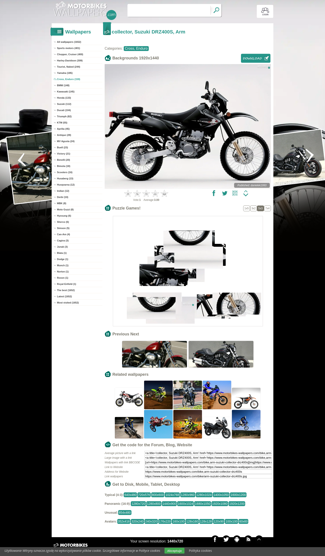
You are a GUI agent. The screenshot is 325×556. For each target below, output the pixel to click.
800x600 (158, 495)
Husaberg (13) (65, 178)
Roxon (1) (62, 277)
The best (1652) (66, 290)
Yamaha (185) (64, 73)
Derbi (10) (62, 197)
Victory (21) (63, 153)
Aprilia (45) (63, 128)
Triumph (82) (64, 116)
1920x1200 (237, 503)
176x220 (165, 521)
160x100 (178, 521)
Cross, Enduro (136, 48)
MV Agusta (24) (65, 141)
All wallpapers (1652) (69, 42)
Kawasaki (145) (65, 91)
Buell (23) (62, 147)
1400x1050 (221, 495)
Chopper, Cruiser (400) (70, 54)
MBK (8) (61, 203)
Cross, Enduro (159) (68, 79)
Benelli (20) (63, 160)
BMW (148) (63, 85)
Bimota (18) (63, 166)
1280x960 (188, 495)
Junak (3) (62, 246)
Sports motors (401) (68, 48)
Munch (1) (63, 265)
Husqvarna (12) (65, 184)
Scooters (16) (64, 172)
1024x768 (172, 495)
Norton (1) (63, 271)
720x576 (144, 495)
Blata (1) (62, 253)
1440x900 (169, 503)
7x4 (267, 208)
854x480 (125, 512)
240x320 (151, 521)
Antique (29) (64, 135)
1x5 (247, 208)
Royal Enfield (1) (66, 284)
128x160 (192, 521)
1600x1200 (238, 495)
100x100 (231, 521)
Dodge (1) (62, 259)
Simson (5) (63, 228)
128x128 (206, 521)
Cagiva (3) (63, 240)
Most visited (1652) (68, 302)
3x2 (253, 208)
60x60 (243, 521)
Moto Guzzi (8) (65, 209)
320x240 (137, 521)
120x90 (219, 521)
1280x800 (154, 503)
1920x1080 (219, 503)
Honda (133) (64, 97)
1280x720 (138, 503)
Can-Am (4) (63, 234)
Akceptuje (174, 551)
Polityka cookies (200, 550)
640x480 (130, 495)
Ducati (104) (64, 110)
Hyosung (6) (64, 215)
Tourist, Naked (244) (68, 66)
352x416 (124, 521)
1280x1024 (204, 495)
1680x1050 (202, 503)
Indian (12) (63, 191)
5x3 (260, 208)
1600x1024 (185, 503)
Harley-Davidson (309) (70, 60)
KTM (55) (62, 122)
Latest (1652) (64, 296)
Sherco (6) (63, 222)
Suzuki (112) (64, 104)
